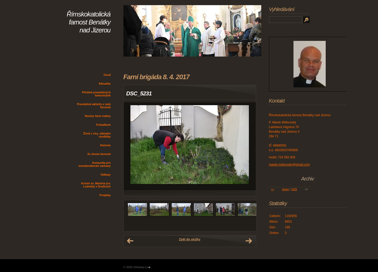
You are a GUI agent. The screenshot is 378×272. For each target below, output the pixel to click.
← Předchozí (130, 241)
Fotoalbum (103, 124)
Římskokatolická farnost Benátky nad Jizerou (89, 22)
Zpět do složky (189, 239)
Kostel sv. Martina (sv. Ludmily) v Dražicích (96, 185)
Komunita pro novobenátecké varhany (94, 164)
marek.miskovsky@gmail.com (289, 164)
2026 (294, 189)
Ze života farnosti (99, 154)
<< (272, 189)
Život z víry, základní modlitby (97, 135)
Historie (105, 145)
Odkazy (105, 174)
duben (285, 189)
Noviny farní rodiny (98, 115)
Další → (249, 241)
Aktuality (105, 83)
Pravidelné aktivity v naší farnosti (94, 106)
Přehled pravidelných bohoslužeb (96, 94)
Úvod (107, 74)
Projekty (105, 195)
